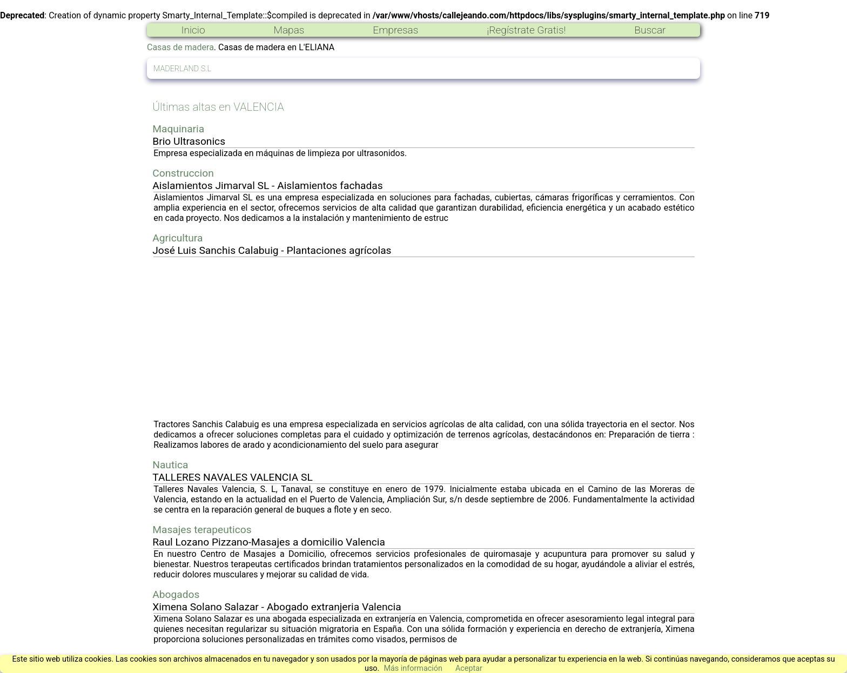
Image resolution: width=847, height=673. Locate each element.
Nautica (170, 465)
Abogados (175, 594)
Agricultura (177, 238)
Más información (413, 668)
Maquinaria (178, 129)
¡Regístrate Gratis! (526, 30)
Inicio (193, 30)
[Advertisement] (424, 338)
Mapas (288, 30)
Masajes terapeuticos (201, 529)
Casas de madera (180, 47)
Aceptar (468, 668)
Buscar (650, 30)
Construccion (183, 173)
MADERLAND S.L (182, 68)
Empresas (395, 30)
